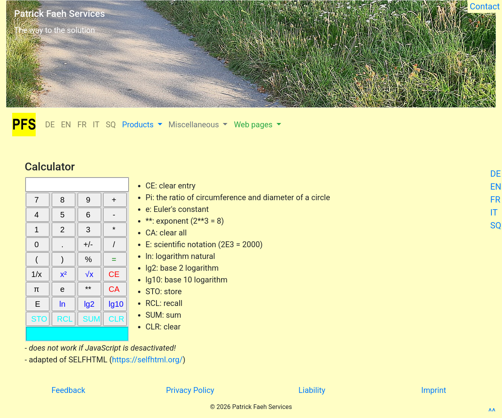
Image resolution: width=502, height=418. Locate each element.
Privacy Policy (190, 390)
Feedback (68, 390)
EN (495, 187)
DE (495, 174)
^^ (491, 411)
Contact (484, 6)
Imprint (433, 390)
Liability (311, 390)
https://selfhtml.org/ (147, 359)
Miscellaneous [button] (195, 124)
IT (494, 212)
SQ (495, 225)
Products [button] (138, 124)
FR (495, 199)
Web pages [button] (254, 124)
